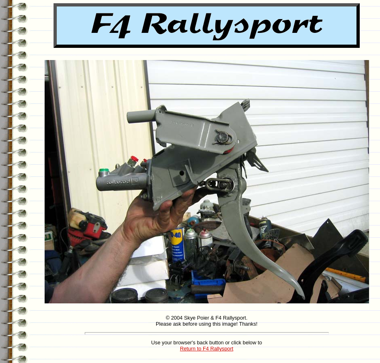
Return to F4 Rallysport (207, 349)
